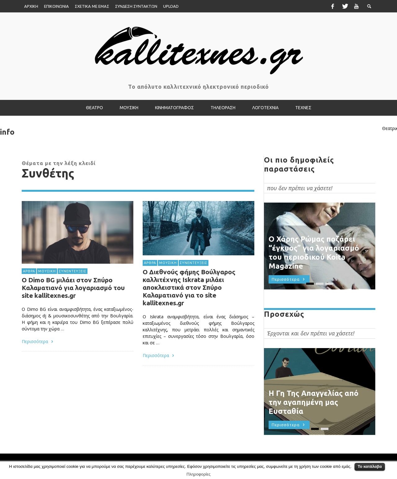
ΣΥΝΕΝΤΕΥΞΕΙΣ (72, 271)
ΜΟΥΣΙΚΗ (47, 271)
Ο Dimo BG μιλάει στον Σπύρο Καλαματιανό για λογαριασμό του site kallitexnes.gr (73, 287)
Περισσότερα (38, 341)
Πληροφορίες (198, 474)
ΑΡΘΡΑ (29, 271)
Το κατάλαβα (370, 466)
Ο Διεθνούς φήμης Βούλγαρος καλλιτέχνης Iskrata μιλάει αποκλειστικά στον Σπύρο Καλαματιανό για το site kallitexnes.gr (189, 288)
